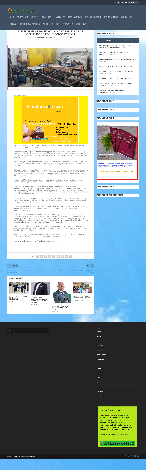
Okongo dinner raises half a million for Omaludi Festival (116, 95)
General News (127, 18)
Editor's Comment (93, 18)
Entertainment (111, 18)
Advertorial (22, 18)
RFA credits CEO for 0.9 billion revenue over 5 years (61, 318)
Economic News (75, 18)
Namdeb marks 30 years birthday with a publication (18, 309)
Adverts (35, 18)
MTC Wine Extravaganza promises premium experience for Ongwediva (115, 57)
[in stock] (118, 191)
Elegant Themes (18, 467)
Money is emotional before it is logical (113, 77)
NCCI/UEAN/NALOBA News (29, 25)
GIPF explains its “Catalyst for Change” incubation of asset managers (39, 311)
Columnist (46, 18)
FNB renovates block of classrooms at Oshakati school (116, 83)
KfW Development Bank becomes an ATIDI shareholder (114, 102)
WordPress (33, 467)
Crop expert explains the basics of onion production (113, 64)
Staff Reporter (41, 48)
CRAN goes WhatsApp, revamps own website (81, 308)
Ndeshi (46, 25)
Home (11, 18)
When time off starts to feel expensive (113, 89)
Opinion (55, 25)
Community (59, 18)
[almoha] (51, 154)
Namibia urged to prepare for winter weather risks (117, 70)
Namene (12, 25)
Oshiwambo (67, 25)
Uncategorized (100, 407)
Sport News (81, 25)
